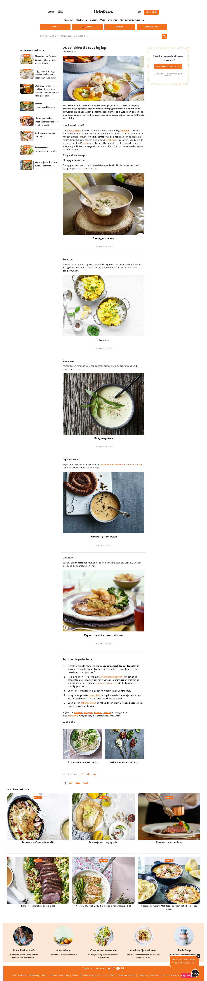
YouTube (107, 712)
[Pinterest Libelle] (122, 968)
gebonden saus (88, 702)
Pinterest (98, 712)
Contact (104, 975)
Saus (86, 782)
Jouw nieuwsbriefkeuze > (168, 66)
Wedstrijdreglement (127, 975)
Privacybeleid (168, 75)
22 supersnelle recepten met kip (82, 762)
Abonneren (143, 975)
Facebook (78, 712)
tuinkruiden (94, 695)
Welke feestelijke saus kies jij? (124, 762)
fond (78, 782)
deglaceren (87, 143)
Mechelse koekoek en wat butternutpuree (121, 464)
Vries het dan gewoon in (113, 676)
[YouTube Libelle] (118, 968)
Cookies (74, 975)
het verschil (75, 130)
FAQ (114, 975)
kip (70, 782)
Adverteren (156, 975)
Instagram (88, 712)
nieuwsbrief (72, 715)
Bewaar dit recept (104, 247)
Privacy (44, 975)
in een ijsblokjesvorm (108, 683)
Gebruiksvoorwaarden (59, 975)
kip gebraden (110, 139)
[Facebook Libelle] (109, 968)
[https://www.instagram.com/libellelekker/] (114, 968)
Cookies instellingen (89, 975)
